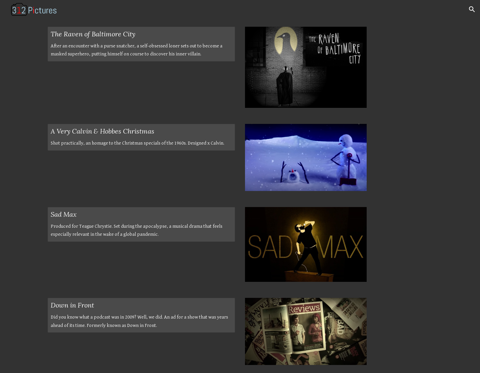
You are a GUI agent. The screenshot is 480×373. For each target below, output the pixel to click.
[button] (472, 9)
